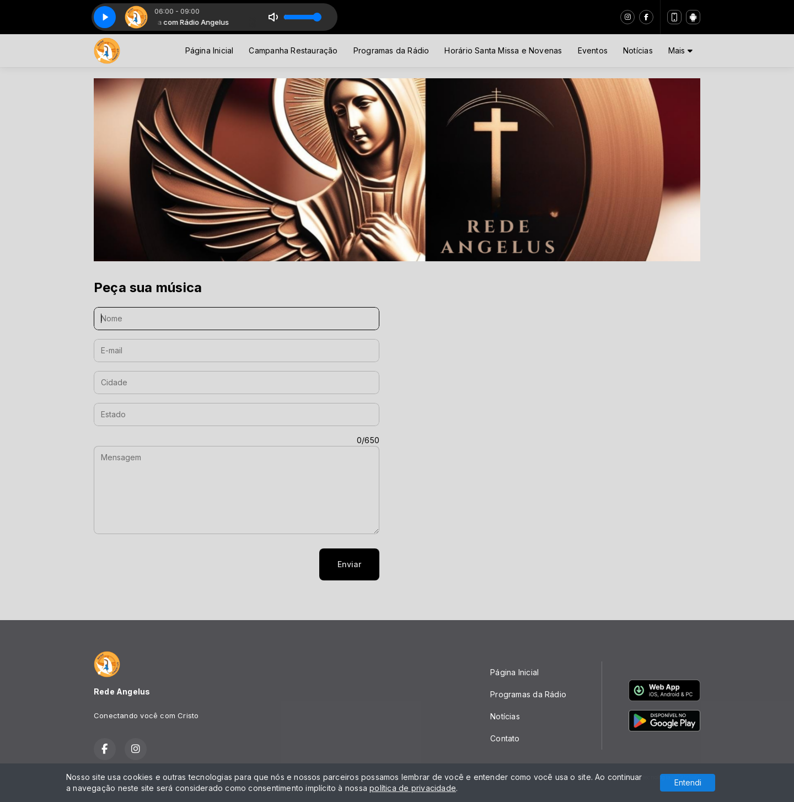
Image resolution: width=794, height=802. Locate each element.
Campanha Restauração (293, 50)
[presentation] (177, 564)
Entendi (687, 782)
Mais (680, 50)
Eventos (593, 50)
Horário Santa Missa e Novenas (503, 50)
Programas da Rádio (391, 50)
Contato (504, 738)
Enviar (349, 564)
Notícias (638, 50)
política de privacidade (412, 788)
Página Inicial (209, 50)
